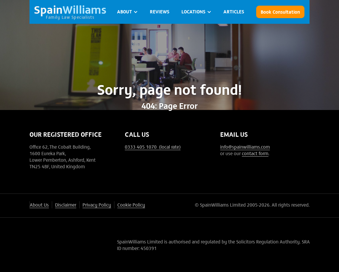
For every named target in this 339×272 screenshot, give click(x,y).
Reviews (160, 11)
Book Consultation (280, 11)
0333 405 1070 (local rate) (153, 146)
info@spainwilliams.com (245, 146)
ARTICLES (233, 11)
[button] (127, 12)
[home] (70, 12)
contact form (255, 153)
